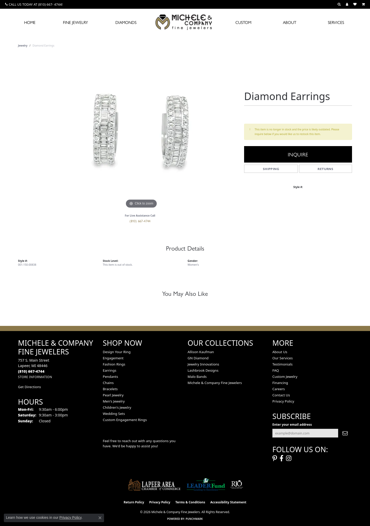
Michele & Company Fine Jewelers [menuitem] (215, 382)
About (289, 22)
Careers (278, 389)
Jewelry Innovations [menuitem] (203, 364)
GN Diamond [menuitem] (198, 358)
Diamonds (125, 22)
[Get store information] (35, 377)
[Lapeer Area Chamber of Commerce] (154, 484)
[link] (33, 4)
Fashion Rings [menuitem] (114, 364)
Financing (280, 382)
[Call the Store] (31, 371)
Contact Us (281, 395)
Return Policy (134, 502)
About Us (279, 352)
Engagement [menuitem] (113, 358)
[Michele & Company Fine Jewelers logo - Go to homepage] (185, 22)
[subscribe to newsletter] (345, 433)
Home (29, 22)
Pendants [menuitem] (110, 376)
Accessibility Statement (228, 502)
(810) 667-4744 (140, 220)
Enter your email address (292, 424)
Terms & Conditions (190, 502)
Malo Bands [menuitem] (197, 376)
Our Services (282, 358)
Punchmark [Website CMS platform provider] (194, 519)
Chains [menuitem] (108, 382)
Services (336, 22)
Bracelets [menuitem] (110, 389)
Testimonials (282, 364)
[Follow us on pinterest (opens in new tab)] (274, 458)
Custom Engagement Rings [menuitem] (125, 419)
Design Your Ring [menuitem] (117, 352)
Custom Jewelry (284, 376)
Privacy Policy (283, 401)
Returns (325, 168)
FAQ (275, 370)
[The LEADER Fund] (206, 484)
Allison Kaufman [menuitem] (201, 352)
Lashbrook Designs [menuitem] (203, 370)
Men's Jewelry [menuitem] (114, 401)
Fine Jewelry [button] (75, 22)
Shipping (271, 168)
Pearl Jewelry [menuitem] (113, 395)
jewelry (22, 45)
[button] (339, 4)
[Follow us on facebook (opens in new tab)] (281, 458)
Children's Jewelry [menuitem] (117, 407)
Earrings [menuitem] (109, 370)
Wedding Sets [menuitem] (114, 413)
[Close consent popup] (99, 517)
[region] (141, 132)
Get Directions (29, 387)
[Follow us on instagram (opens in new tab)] (288, 458)
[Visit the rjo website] (236, 484)
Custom (243, 22)
